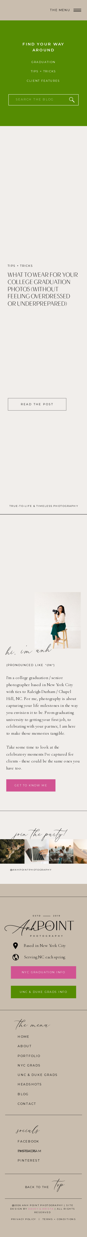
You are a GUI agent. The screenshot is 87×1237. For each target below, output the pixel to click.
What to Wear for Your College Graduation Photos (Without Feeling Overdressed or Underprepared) (43, 289)
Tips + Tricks (20, 266)
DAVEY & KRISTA (41, 1208)
